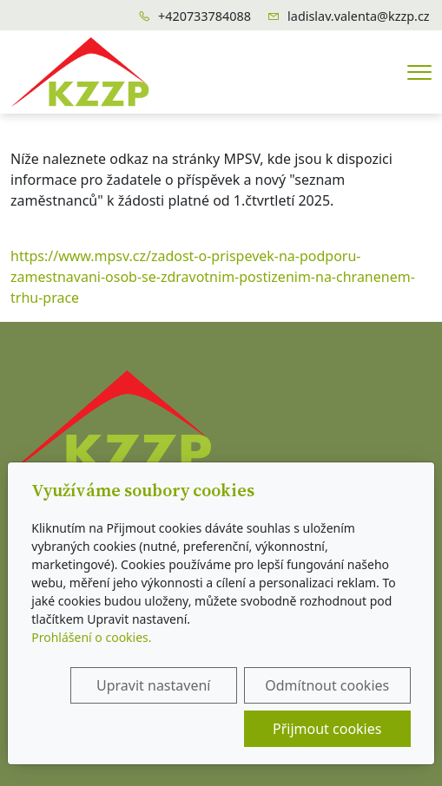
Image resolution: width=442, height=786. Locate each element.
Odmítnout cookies (327, 685)
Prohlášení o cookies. (91, 637)
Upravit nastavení (153, 685)
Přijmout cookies (327, 728)
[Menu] (419, 72)
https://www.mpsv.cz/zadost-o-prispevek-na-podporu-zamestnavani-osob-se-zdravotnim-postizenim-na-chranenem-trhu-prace (212, 276)
